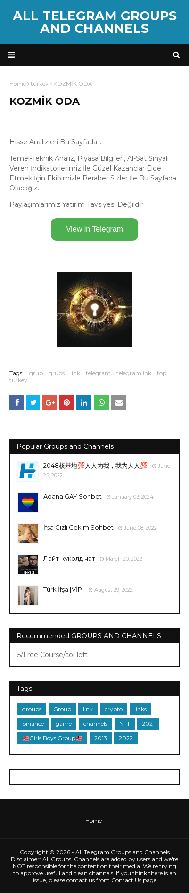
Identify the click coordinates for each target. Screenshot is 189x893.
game (64, 723)
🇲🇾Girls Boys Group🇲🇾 (52, 738)
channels (95, 723)
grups (57, 372)
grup (36, 372)
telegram (98, 372)
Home (93, 820)
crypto (114, 709)
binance (33, 723)
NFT (124, 723)
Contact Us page (133, 880)
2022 (126, 738)
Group (62, 709)
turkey (18, 380)
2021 (148, 723)
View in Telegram (94, 229)
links (140, 709)
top (161, 372)
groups (31, 709)
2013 (100, 738)
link (75, 372)
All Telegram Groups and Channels (95, 22)
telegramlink (133, 372)
